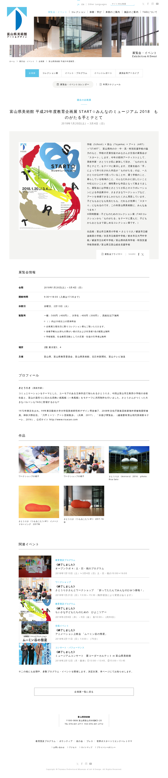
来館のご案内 (113, 11)
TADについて (149, 11)
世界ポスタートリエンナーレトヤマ (114, 741)
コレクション (78, 11)
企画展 (32, 73)
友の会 (79, 741)
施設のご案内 (131, 11)
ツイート (142, 254)
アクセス (73, 747)
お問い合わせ (59, 747)
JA (78, 4)
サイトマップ (87, 747)
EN (83, 4)
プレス (89, 741)
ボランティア (66, 741)
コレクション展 (50, 73)
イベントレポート (103, 73)
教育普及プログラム (46, 741)
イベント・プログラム (76, 73)
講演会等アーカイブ (129, 73)
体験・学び (96, 11)
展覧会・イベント (57, 11)
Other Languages (97, 4)
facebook (138, 254)
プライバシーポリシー (106, 747)
